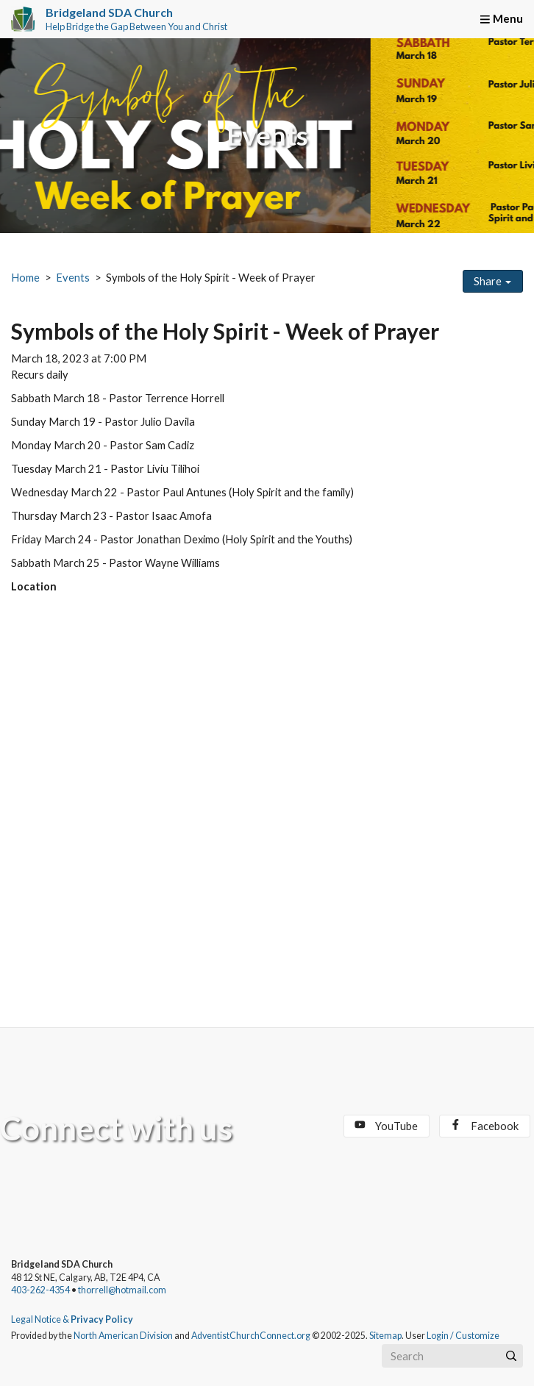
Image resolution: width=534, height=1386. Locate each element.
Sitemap (385, 1335)
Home (25, 277)
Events (73, 277)
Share (492, 281)
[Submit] (511, 1356)
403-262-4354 (40, 1290)
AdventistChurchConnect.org (250, 1335)
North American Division (123, 1335)
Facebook (484, 1125)
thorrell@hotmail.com (122, 1290)
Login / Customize (463, 1335)
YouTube (386, 1125)
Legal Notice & (72, 1319)
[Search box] (452, 1356)
